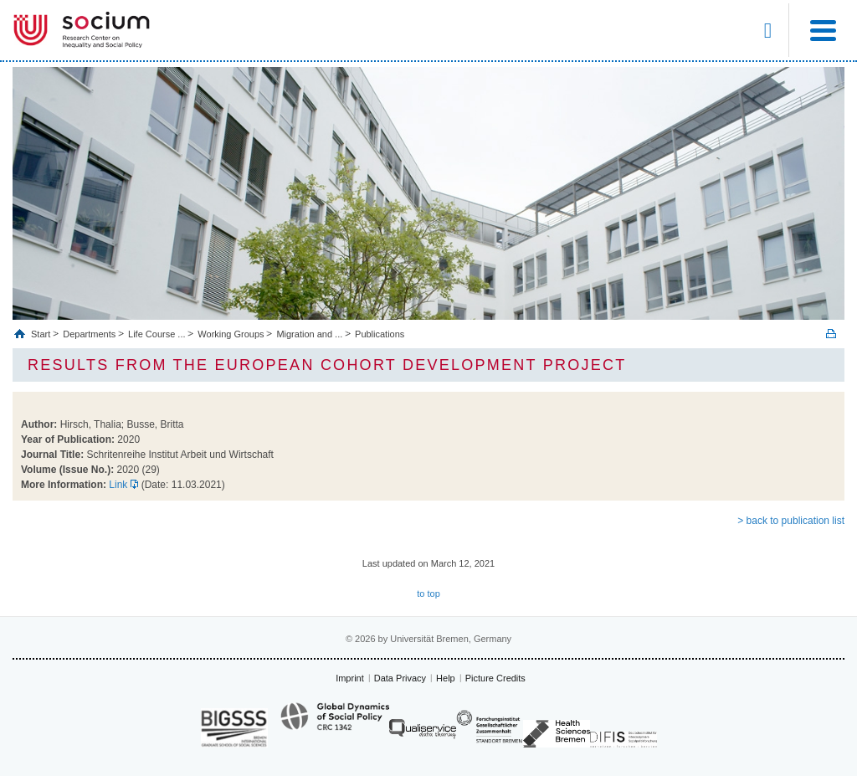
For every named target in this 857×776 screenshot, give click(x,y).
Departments (89, 334)
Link (118, 485)
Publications (379, 334)
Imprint (350, 678)
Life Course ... (156, 334)
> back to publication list (790, 521)
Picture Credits (495, 678)
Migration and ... (309, 334)
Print (831, 333)
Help (445, 678)
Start (42, 334)
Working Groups (231, 334)
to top (428, 593)
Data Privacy (400, 678)
